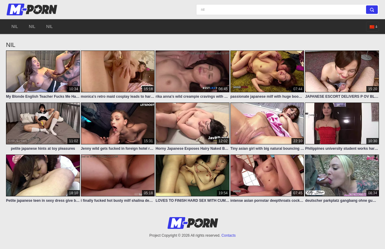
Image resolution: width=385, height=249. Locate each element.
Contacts (228, 235)
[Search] (287, 9)
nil (14, 26)
